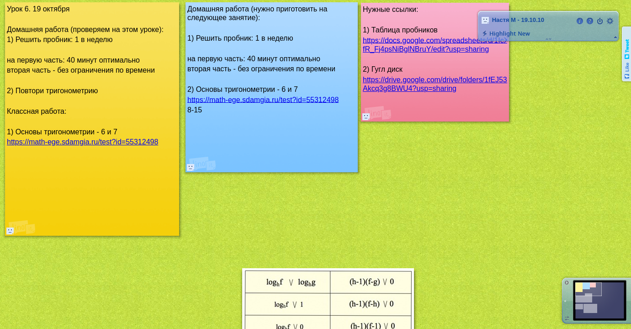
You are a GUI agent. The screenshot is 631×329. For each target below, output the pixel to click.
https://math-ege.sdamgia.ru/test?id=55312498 (263, 99)
